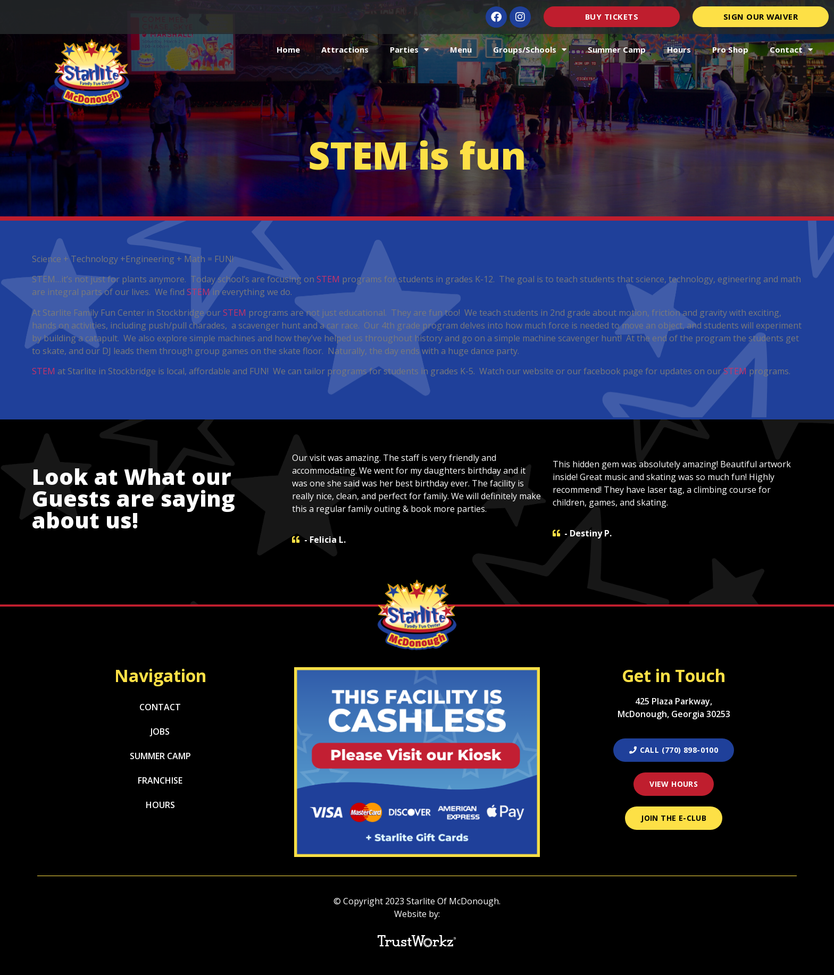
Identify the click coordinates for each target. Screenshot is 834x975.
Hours (679, 49)
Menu (461, 49)
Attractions (345, 49)
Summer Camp (617, 49)
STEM (328, 279)
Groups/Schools (529, 49)
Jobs (160, 731)
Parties (409, 49)
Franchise (160, 780)
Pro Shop (730, 49)
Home (288, 49)
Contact (791, 49)
